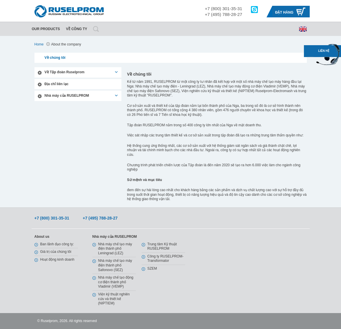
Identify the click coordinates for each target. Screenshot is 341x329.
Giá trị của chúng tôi (55, 252)
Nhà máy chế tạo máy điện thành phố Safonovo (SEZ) (115, 265)
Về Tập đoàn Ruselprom (65, 72)
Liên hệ (323, 50)
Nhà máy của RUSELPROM (67, 96)
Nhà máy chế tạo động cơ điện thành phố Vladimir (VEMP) (116, 281)
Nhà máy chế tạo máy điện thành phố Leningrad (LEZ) (115, 248)
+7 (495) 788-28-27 (223, 14)
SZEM (152, 268)
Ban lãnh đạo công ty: (57, 244)
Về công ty (76, 29)
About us (42, 237)
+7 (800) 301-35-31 (223, 8)
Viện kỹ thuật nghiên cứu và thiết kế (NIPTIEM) (114, 298)
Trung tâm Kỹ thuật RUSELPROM (162, 246)
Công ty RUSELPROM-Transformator (165, 258)
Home (39, 44)
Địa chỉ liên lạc (57, 84)
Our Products (46, 29)
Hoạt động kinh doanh (57, 259)
